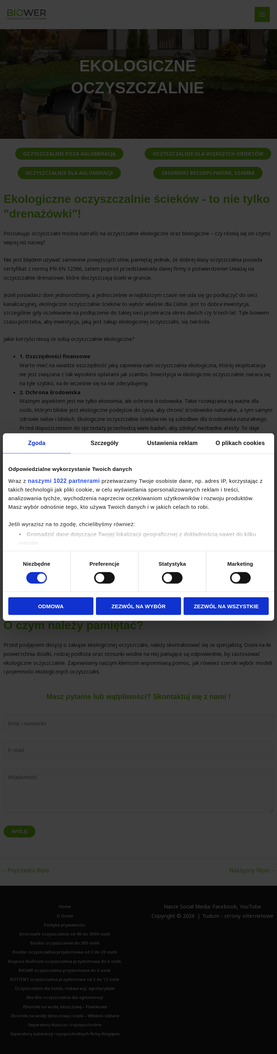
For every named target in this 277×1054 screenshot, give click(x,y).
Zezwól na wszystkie (226, 606)
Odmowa (50, 606)
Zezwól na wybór (138, 606)
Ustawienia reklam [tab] (173, 443)
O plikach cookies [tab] (240, 443)
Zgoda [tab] (36, 443)
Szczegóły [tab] (104, 443)
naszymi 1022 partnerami (62, 480)
